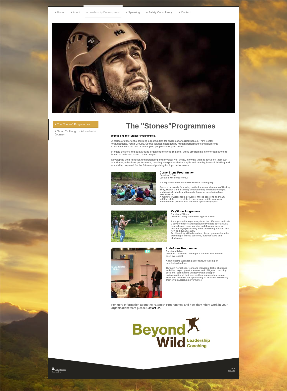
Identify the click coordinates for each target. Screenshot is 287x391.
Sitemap (63, 370)
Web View (231, 370)
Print (55, 370)
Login (233, 368)
